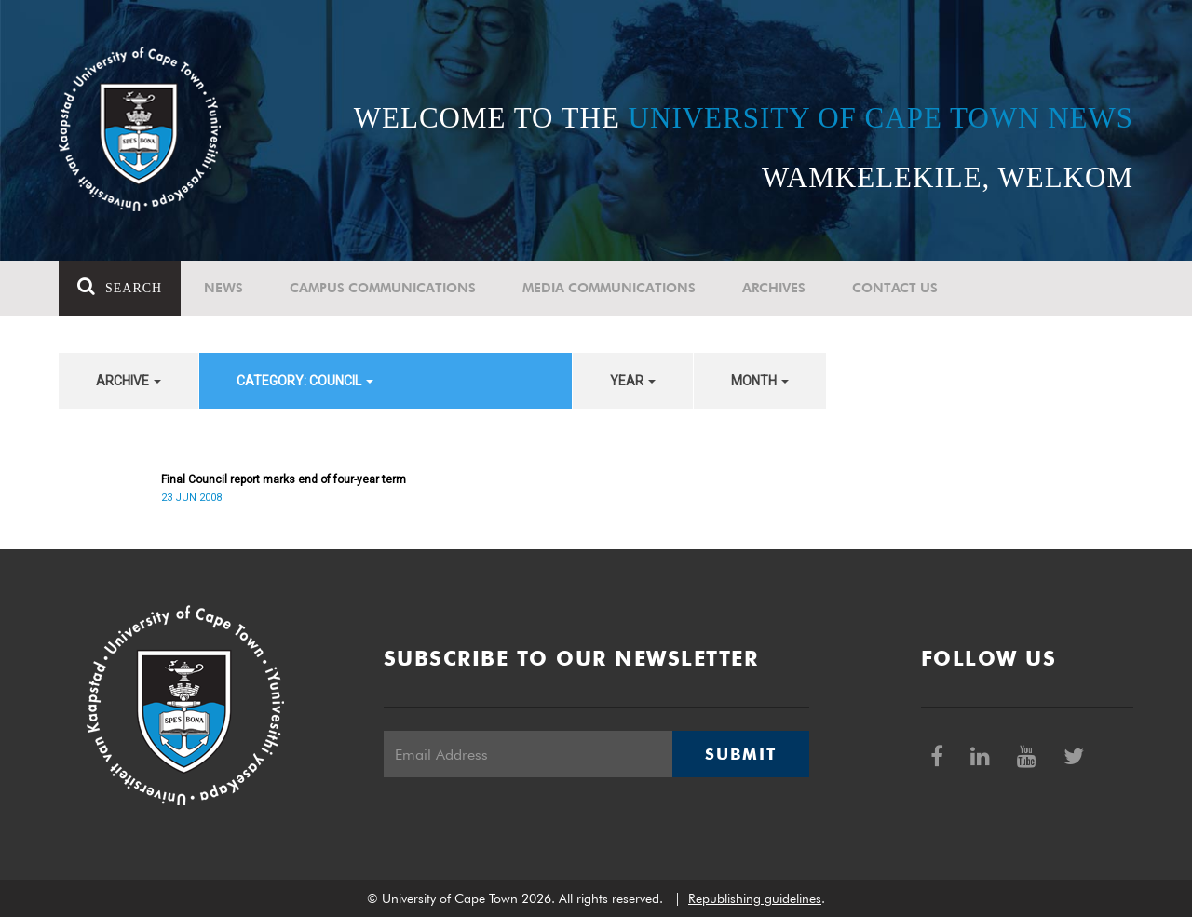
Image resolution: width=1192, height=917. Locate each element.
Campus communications (383, 287)
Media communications (609, 287)
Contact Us (895, 287)
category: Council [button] (305, 380)
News (223, 287)
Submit (740, 754)
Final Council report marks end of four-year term (283, 479)
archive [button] (128, 380)
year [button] (633, 380)
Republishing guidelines (754, 898)
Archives (774, 287)
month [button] (760, 380)
